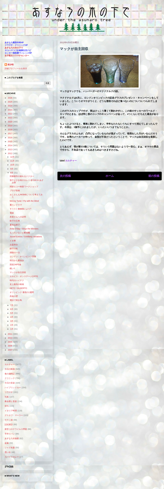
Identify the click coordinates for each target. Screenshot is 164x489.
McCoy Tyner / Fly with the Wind (24, 201)
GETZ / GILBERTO (18, 288)
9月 (12, 169)
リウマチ (9, 392)
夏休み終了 (15, 225)
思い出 (8, 452)
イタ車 (13, 240)
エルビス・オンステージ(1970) (24, 276)
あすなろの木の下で (14, 48)
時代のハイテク (17, 280)
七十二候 (9, 420)
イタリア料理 (11, 410)
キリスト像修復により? (20, 209)
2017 (10, 133)
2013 (10, 149)
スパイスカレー (12, 457)
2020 (10, 122)
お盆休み (14, 244)
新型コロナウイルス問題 (16, 429)
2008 (10, 346)
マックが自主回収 (18, 272)
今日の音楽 (10, 383)
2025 (10, 102)
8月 (12, 173)
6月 (12, 309)
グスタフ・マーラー (14, 415)
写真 (7, 397)
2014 (10, 145)
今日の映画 (10, 369)
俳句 (7, 406)
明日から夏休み (17, 260)
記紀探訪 (9, 424)
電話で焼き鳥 (16, 300)
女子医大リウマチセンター (17, 55)
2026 (10, 98)
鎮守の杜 (14, 248)
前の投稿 (153, 175)
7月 (12, 305)
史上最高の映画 (17, 284)
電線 (12, 213)
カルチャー (71, 160)
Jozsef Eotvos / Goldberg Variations (26, 236)
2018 (10, 129)
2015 (10, 141)
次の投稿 (65, 175)
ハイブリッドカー (13, 387)
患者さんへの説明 (18, 217)
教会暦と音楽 (11, 401)
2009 (10, 342)
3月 (12, 321)
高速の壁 (14, 296)
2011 (10, 334)
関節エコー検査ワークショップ (24, 186)
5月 (12, 313)
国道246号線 (15, 264)
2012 (10, 153)
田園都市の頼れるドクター (22, 176)
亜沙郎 (11, 64)
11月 (12, 161)
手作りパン (10, 434)
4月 (12, 317)
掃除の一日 (15, 252)
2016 (10, 137)
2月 (12, 325)
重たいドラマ (16, 205)
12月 (12, 157)
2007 (10, 350)
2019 (10, 125)
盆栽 (7, 443)
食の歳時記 (10, 374)
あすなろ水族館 (12, 438)
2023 (10, 110)
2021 (10, 117)
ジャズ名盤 (10, 447)
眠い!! (12, 268)
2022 (10, 114)
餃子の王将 (15, 221)
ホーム (110, 175)
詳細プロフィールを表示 (16, 68)
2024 (10, 106)
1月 (12, 329)
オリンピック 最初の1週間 (22, 292)
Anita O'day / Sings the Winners (24, 229)
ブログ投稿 (15, 190)
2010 (10, 338)
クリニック (10, 378)
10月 (12, 165)
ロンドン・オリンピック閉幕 (23, 256)
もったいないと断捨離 (20, 232)
